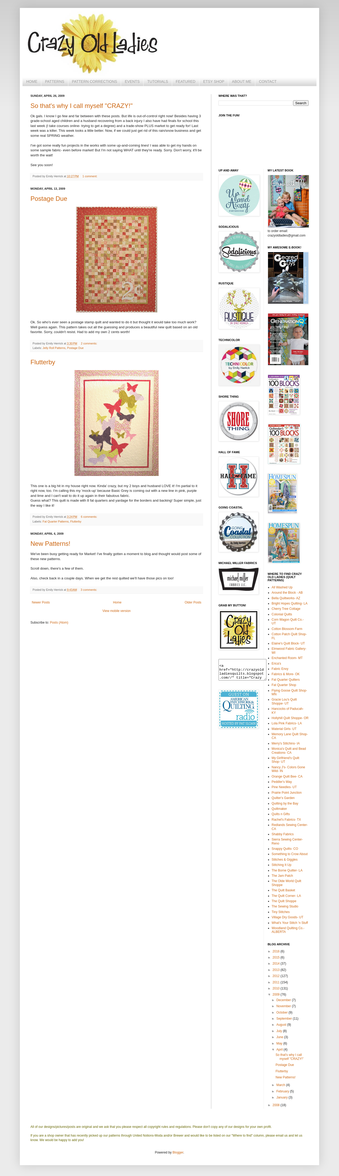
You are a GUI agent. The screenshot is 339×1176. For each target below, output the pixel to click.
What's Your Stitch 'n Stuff (290, 923)
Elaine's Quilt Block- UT (288, 643)
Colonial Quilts (282, 614)
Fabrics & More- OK (286, 674)
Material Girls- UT (284, 729)
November (284, 1006)
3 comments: (89, 589)
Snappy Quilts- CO (285, 849)
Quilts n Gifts (281, 814)
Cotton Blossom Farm (287, 629)
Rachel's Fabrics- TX (286, 819)
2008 (276, 1105)
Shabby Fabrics (283, 834)
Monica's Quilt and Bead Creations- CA (289, 750)
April (279, 1049)
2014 (276, 963)
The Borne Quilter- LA (287, 870)
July (279, 1031)
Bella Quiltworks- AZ (286, 598)
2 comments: (89, 343)
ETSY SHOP (213, 81)
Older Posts (193, 602)
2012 (276, 976)
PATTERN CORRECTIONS (94, 81)
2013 (276, 970)
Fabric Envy (280, 669)
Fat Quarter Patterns (56, 521)
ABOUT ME (241, 81)
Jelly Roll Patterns (54, 347)
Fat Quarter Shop (284, 685)
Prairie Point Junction (287, 792)
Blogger (177, 1152)
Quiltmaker (279, 809)
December (284, 1000)
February (283, 1091)
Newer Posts (41, 602)
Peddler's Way (282, 782)
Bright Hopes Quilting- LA (289, 603)
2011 (276, 982)
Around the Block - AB (287, 592)
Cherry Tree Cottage (286, 609)
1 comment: (89, 176)
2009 (276, 994)
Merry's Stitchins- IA (286, 743)
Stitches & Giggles (285, 859)
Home (117, 602)
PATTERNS (54, 81)
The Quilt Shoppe (284, 901)
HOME (31, 81)
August (281, 1025)
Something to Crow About (290, 854)
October (282, 1012)
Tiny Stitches (281, 912)
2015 (276, 957)
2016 (276, 951)
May (279, 1043)
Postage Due (48, 198)
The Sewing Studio (285, 906)
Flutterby (42, 362)
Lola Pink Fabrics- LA (287, 723)
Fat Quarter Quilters (286, 680)
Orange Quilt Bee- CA (287, 776)
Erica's (276, 663)
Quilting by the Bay (285, 803)
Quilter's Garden (283, 798)
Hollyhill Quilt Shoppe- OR (290, 718)
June (280, 1037)
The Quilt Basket (283, 890)
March (281, 1085)
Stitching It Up (282, 865)
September (284, 1018)
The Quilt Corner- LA (286, 896)
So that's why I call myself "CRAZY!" (81, 105)
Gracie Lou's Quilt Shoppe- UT (284, 701)
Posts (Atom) (59, 622)
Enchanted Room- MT (287, 658)
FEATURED (185, 81)
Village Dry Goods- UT (288, 917)
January (282, 1097)
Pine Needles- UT (284, 787)
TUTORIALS (157, 81)
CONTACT (268, 81)
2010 (276, 988)
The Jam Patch (282, 876)
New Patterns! (50, 543)
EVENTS (132, 81)
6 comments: (89, 516)
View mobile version (116, 611)
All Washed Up (282, 587)
